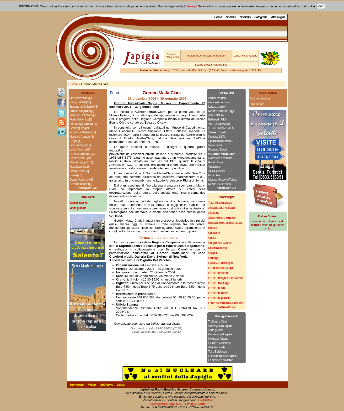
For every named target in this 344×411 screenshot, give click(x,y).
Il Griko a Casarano (219, 343)
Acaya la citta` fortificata (221, 207)
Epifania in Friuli (217, 119)
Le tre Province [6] (80, 149)
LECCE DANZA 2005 (221, 128)
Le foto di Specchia (219, 298)
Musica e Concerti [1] (82, 136)
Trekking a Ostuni (218, 321)
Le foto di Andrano (218, 273)
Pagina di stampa (260, 98)
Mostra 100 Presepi (219, 184)
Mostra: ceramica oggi (221, 111)
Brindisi (212, 227)
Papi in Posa (215, 162)
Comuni (231, 17)
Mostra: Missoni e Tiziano (222, 179)
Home (218, 17)
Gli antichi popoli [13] (81, 162)
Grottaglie (213, 258)
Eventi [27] (75, 175)
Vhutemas (214, 166)
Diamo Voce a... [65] (81, 179)
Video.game (215, 145)
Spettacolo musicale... (220, 141)
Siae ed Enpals (217, 132)
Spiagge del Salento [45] (84, 106)
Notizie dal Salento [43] (83, 132)
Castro (212, 237)
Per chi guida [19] (79, 128)
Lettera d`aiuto (216, 106)
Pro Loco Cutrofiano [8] (83, 115)
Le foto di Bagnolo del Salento (225, 278)
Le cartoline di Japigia (220, 268)
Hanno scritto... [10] (80, 158)
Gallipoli (212, 253)
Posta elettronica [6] (81, 119)
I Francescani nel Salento (222, 356)
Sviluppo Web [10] (80, 102)
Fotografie (260, 17)
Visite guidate (216, 330)
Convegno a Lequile (220, 326)
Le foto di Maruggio (219, 283)
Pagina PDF (257, 103)
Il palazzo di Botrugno (220, 263)
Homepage (77, 384)
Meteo (92, 384)
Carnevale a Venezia (220, 158)
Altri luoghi (278, 17)
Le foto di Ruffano (218, 293)
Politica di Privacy (218, 338)
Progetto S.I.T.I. (217, 136)
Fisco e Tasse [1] (79, 171)
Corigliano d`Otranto (219, 243)
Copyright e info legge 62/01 (166, 404)
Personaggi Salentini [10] (84, 123)
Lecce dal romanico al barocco (225, 303)
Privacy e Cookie (195, 404)
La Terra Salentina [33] (82, 154)
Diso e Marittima (217, 248)
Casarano (214, 232)
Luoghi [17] (76, 141)
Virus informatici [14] (81, 98)
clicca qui (191, 6)
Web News (106, 384)
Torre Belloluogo (217, 351)
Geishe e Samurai (218, 102)
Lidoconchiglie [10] (80, 145)
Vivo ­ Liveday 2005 (219, 123)
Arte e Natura (216, 115)
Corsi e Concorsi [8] (81, 184)
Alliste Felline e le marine (222, 217)
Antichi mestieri (217, 98)
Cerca (120, 384)
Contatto (245, 17)
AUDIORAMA (216, 171)
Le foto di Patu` (217, 288)
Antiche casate (216, 347)
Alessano (213, 212)
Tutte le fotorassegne (220, 202)
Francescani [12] (79, 166)
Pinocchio (214, 175)
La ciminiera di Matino (220, 360)
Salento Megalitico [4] (82, 111)
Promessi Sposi (217, 149)
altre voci (87, 188)
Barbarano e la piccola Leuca (225, 222)
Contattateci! (205, 400)
